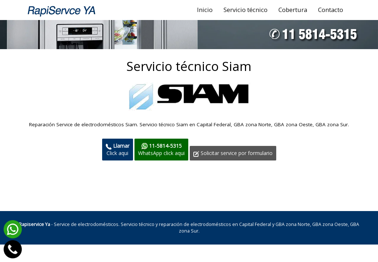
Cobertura (292, 9)
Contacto (330, 9)
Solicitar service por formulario (233, 153)
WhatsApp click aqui (161, 149)
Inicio (205, 9)
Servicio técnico (246, 9)
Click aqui (117, 149)
